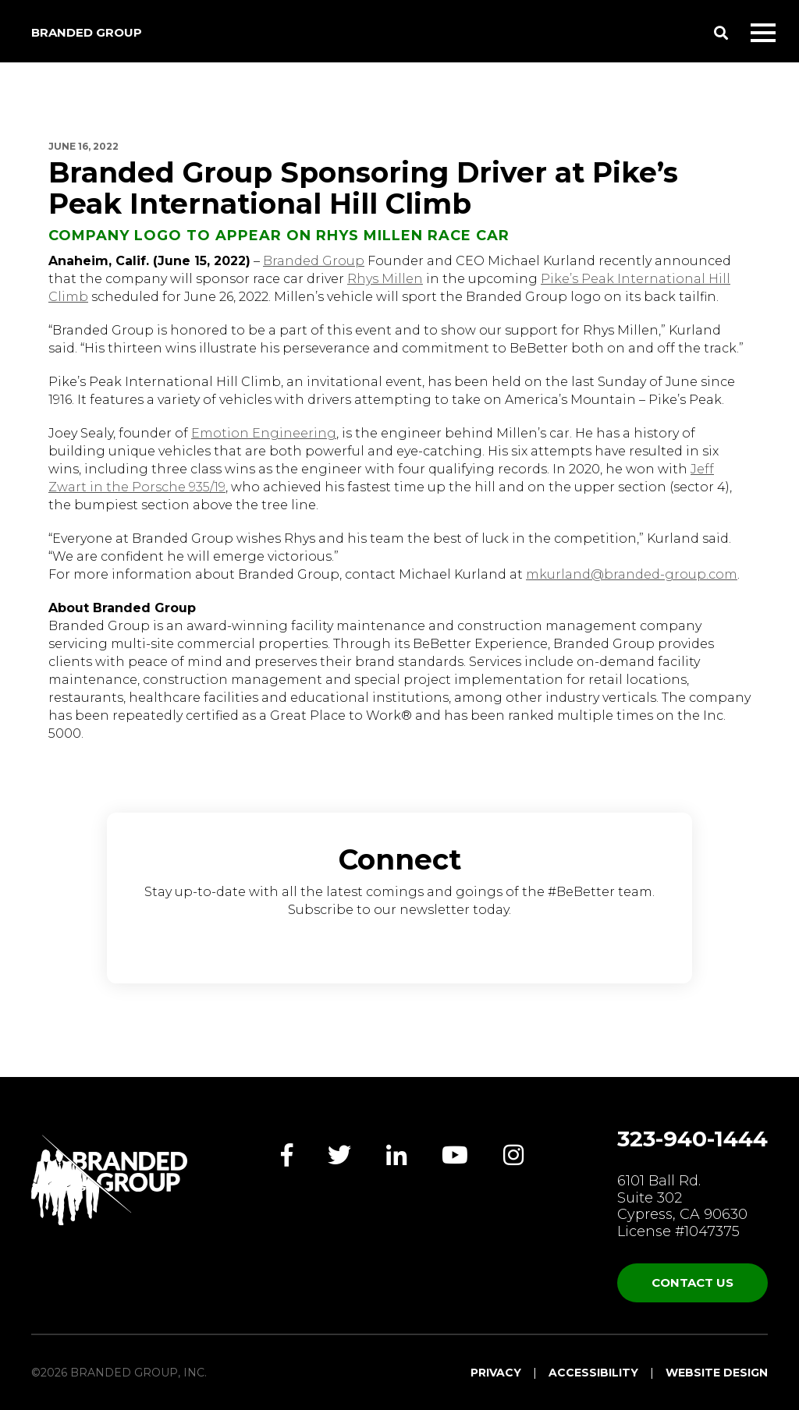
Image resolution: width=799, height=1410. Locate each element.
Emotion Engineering (263, 433)
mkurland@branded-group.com (631, 574)
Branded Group (86, 32)
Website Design (717, 1372)
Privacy (496, 1372)
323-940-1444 (692, 1139)
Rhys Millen (385, 278)
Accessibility (593, 1372)
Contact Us (692, 1282)
